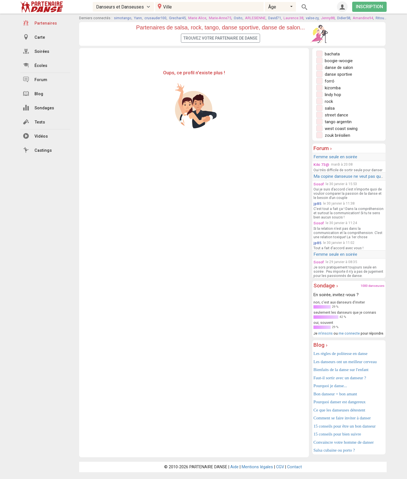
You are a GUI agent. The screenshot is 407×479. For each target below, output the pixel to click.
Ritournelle (384, 18)
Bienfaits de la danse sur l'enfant (341, 369)
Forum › (322, 148)
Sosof (318, 184)
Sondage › (325, 285)
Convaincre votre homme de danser (343, 442)
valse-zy (312, 18)
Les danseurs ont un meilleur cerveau (345, 361)
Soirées (36, 51)
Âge (272, 7)
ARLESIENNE (255, 18)
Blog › (320, 345)
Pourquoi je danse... (330, 385)
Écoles (35, 65)
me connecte (349, 333)
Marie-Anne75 (220, 18)
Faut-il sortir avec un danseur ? (339, 378)
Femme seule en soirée (335, 156)
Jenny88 (328, 18)
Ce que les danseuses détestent (339, 410)
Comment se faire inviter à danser (342, 418)
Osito (238, 18)
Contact (294, 467)
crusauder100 (155, 18)
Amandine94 (363, 18)
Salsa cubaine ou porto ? (334, 450)
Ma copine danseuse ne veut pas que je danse (356, 176)
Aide (234, 467)
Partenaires (40, 23)
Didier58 (343, 18)
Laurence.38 (293, 18)
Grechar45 (177, 18)
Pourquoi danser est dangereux (339, 402)
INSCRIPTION (369, 6)
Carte (34, 37)
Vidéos (35, 136)
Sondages (38, 107)
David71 (274, 18)
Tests (34, 122)
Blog (33, 93)
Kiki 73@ (321, 164)
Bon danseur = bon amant (335, 394)
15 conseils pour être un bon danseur (344, 426)
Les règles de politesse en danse (340, 353)
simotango (122, 18)
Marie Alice (197, 18)
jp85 (317, 203)
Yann (138, 18)
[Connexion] (342, 6)
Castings (37, 150)
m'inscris (325, 333)
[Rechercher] (304, 6)
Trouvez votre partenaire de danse (220, 38)
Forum (35, 79)
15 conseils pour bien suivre (337, 434)
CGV (280, 467)
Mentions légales (257, 467)
